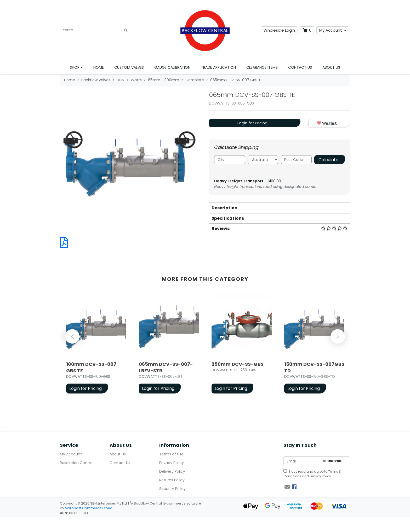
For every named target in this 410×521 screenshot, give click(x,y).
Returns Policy (172, 480)
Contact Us (300, 67)
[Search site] (125, 30)
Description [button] (224, 208)
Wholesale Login (279, 30)
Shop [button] (76, 67)
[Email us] (287, 487)
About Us (331, 67)
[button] (329, 123)
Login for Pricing (252, 123)
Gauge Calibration (172, 67)
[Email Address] (302, 461)
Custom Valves (129, 67)
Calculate (328, 160)
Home (98, 67)
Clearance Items (262, 67)
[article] (96, 345)
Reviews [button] (280, 228)
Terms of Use (171, 454)
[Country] (263, 159)
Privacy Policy (171, 462)
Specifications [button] (228, 218)
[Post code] (296, 159)
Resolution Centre (76, 462)
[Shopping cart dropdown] (307, 30)
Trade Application (218, 67)
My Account (330, 30)
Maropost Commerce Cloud (88, 508)
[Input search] (94, 30)
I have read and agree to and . (312, 473)
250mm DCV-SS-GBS (238, 364)
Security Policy (172, 488)
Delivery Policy (172, 471)
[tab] (279, 207)
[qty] (229, 159)
